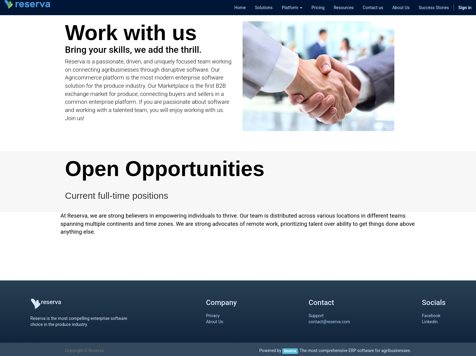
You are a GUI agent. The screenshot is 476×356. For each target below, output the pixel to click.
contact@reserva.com (329, 321)
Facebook (431, 315)
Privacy (212, 315)
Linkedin (430, 321)
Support (316, 315)
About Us (214, 321)
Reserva (290, 351)
